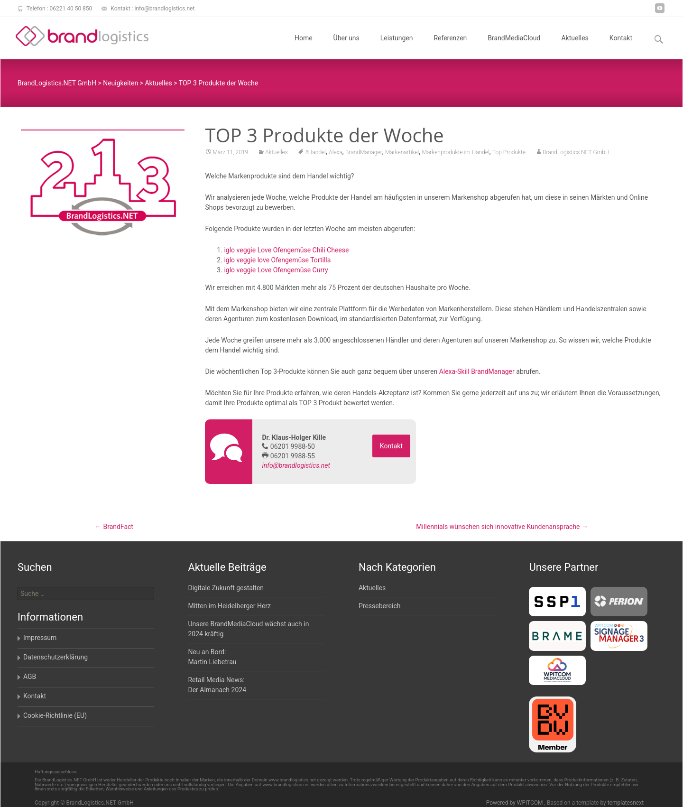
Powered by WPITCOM (515, 802)
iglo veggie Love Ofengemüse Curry (276, 273)
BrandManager (363, 155)
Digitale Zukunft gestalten (226, 588)
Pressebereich (380, 606)
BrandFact (114, 526)
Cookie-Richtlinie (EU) (55, 715)
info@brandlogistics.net (296, 468)
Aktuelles (574, 46)
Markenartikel (402, 155)
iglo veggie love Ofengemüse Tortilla (277, 263)
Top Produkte (509, 155)
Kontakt (620, 46)
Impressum (39, 637)
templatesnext (626, 802)
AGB (29, 676)
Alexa (335, 155)
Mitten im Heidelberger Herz (229, 606)
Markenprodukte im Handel (455, 155)
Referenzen (450, 46)
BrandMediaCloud (514, 46)
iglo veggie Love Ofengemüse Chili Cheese (286, 253)
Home (304, 46)
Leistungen (396, 46)
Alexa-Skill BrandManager (477, 374)
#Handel (315, 155)
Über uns (346, 46)
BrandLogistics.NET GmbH (576, 155)
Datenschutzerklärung (55, 657)
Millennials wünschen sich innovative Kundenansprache (502, 526)
